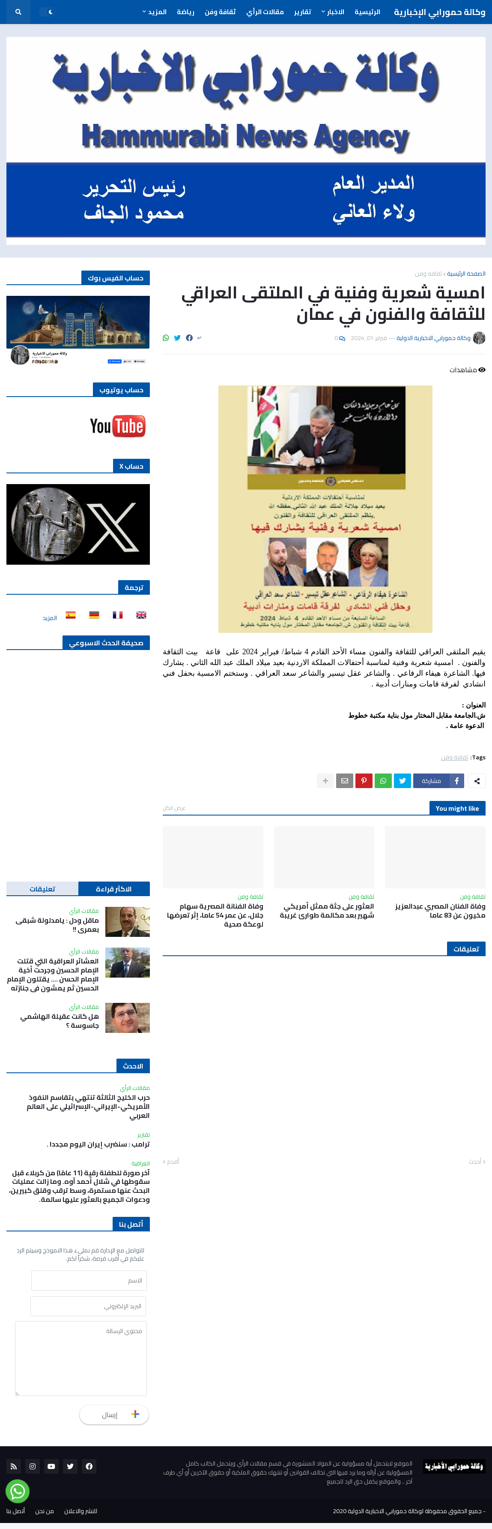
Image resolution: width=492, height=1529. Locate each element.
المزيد (50, 617)
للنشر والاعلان (80, 1517)
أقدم (173, 1162)
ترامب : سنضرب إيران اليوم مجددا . (98, 1144)
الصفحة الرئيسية (466, 274)
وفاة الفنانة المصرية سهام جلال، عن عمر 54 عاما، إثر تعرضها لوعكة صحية (215, 915)
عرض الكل (174, 808)
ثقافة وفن (428, 274)
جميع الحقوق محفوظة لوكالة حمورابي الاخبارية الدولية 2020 (407, 1517)
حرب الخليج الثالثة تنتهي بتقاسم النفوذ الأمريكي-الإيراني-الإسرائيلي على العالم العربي (88, 1106)
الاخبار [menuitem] (335, 12)
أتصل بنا (15, 1517)
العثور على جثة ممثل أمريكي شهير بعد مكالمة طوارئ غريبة (327, 911)
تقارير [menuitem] (302, 12)
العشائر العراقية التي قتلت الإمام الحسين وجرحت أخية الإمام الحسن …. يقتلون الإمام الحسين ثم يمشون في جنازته (53, 974)
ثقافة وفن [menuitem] (220, 12)
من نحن (44, 1517)
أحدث (475, 1162)
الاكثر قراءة (114, 888)
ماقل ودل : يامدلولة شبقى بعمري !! (57, 925)
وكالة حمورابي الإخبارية (440, 12)
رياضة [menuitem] (185, 12)
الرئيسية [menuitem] (367, 12)
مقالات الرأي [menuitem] (265, 12)
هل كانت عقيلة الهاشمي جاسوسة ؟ (59, 1021)
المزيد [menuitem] (157, 12)
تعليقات (42, 888)
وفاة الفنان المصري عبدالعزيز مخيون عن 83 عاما (440, 911)
